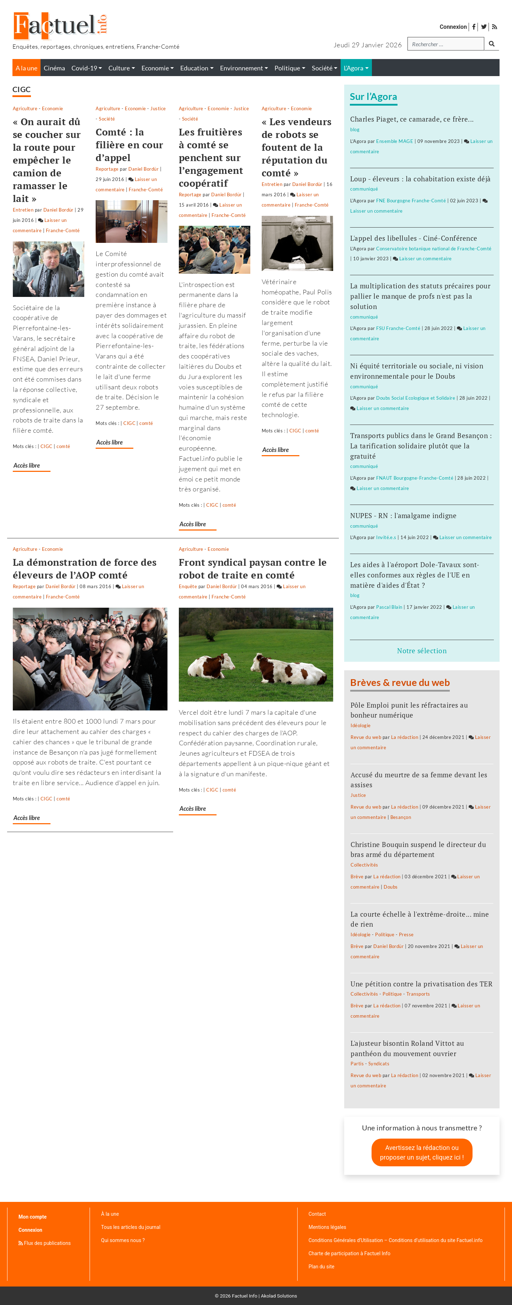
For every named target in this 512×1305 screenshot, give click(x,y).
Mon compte (32, 1217)
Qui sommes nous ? (123, 1240)
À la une (110, 1214)
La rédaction (404, 737)
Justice (185, 108)
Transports (418, 994)
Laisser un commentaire (45, 194)
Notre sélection (422, 650)
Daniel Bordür (58, 184)
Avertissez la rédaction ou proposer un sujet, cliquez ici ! (422, 1152)
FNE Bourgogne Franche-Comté (411, 200)
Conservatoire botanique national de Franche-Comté (434, 248)
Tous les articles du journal (130, 1227)
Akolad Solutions (279, 1296)
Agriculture (25, 108)
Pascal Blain (389, 607)
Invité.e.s (386, 537)
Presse (406, 934)
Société (206, 108)
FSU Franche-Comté (398, 328)
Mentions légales (327, 1227)
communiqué (364, 189)
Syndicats (378, 1063)
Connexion (453, 26)
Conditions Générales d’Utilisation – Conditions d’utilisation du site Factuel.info (396, 1240)
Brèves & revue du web (400, 682)
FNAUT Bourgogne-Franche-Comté (414, 478)
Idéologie (360, 725)
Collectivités (364, 865)
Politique (384, 934)
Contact (317, 1214)
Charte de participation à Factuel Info (349, 1253)
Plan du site (322, 1266)
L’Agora (353, 68)
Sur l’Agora (373, 96)
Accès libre (28, 409)
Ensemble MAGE (394, 141)
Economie (52, 108)
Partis (357, 1063)
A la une (26, 68)
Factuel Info (244, 1296)
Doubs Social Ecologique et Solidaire (415, 398)
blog (354, 129)
